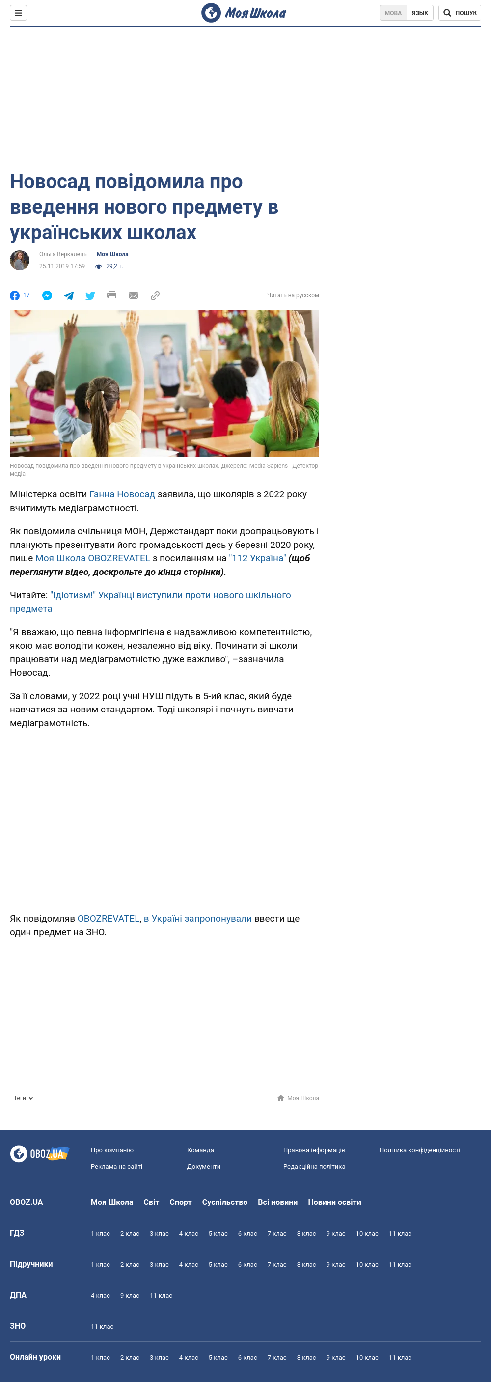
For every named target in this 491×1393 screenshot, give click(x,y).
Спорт (180, 1202)
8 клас (306, 1233)
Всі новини (278, 1202)
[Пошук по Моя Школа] (460, 12)
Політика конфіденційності (420, 1150)
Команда (200, 1150)
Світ (152, 1202)
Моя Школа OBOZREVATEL (92, 558)
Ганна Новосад (122, 494)
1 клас (100, 1233)
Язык (420, 13)
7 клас (277, 1233)
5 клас (218, 1233)
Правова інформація (314, 1150)
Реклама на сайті (116, 1166)
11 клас (400, 1233)
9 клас (336, 1233)
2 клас (129, 1233)
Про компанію (112, 1150)
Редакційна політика (314, 1166)
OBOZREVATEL (109, 918)
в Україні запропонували (198, 918)
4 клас (188, 1233)
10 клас (367, 1233)
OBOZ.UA (26, 1202)
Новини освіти (334, 1202)
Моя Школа (113, 254)
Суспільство (225, 1202)
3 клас (159, 1233)
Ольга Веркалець (63, 254)
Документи (203, 1166)
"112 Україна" (257, 558)
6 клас (247, 1233)
